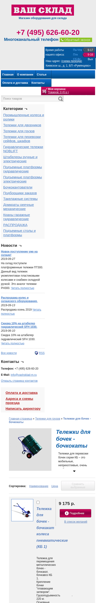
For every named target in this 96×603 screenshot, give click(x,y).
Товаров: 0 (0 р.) (58, 92)
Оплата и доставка (15, 82)
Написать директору (23, 408)
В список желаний (75, 521)
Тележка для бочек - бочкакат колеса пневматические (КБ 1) (52, 528)
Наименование (38, 486)
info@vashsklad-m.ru (24, 374)
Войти (90, 99)
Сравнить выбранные (78, 485)
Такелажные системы (20, 199)
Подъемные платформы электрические (22, 179)
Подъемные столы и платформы (19, 233)
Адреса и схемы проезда (19, 401)
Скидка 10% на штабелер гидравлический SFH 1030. (19, 325)
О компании (25, 74)
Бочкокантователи (17, 187)
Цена (54, 486)
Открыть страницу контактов (19, 380)
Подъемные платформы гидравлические (22, 169)
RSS (42, 353)
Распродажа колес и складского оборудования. (19, 299)
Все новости (9, 353)
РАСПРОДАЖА (15, 225)
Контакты (38, 82)
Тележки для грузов (18, 131)
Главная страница (20, 418)
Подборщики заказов (20, 193)
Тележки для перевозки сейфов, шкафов (22, 139)
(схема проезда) (71, 61)
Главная (8, 74)
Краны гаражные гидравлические (16, 217)
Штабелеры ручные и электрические (20, 159)
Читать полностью (22, 288)
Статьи (41, 74)
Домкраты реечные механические (18, 207)
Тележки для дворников (22, 125)
